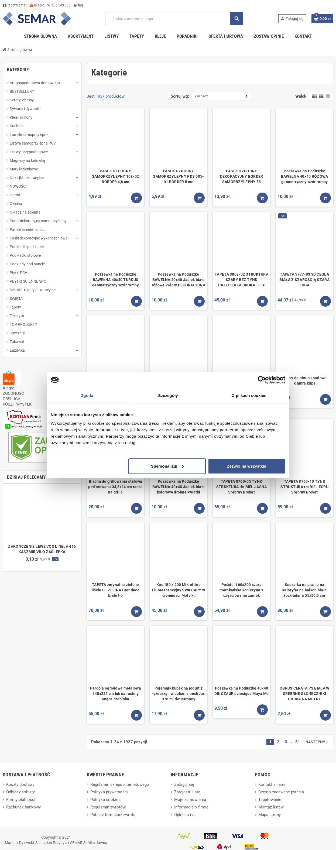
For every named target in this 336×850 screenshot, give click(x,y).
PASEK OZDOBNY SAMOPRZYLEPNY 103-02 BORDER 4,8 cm (115, 176)
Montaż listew (271, 807)
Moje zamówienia (190, 799)
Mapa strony (269, 814)
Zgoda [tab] (87, 395)
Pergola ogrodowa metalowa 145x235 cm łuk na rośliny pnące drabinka (115, 693)
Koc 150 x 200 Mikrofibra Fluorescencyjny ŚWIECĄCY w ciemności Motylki (178, 590)
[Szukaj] (174, 18)
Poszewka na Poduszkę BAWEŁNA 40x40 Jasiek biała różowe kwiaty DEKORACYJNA (178, 279)
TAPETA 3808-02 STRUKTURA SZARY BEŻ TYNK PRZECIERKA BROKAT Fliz (241, 279)
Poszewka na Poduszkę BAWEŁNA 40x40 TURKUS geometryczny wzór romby (115, 279)
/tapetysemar (14, 5)
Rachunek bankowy (23, 807)
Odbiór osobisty (20, 792)
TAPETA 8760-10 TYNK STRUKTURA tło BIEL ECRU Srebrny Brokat (304, 486)
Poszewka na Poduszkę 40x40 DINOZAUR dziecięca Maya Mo (241, 691)
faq (78, 5)
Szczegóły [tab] (168, 395)
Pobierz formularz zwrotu (112, 814)
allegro (37, 5)
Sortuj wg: (180, 96)
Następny (317, 742)
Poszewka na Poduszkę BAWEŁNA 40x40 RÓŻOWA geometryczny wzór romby (304, 176)
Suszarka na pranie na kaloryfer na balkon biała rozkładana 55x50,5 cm (304, 590)
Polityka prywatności (109, 792)
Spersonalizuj (167, 466)
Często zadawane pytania (281, 792)
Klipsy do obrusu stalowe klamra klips (304, 380)
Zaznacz (201, 96)
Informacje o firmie (191, 807)
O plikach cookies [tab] (248, 395)
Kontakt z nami (271, 784)
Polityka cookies (105, 799)
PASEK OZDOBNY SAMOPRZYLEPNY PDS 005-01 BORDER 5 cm (178, 176)
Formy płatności (20, 799)
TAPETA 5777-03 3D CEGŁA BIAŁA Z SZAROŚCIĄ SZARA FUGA (304, 279)
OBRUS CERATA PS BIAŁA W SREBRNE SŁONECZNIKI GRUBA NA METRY (304, 693)
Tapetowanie (269, 799)
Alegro (9, 388)
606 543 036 (58, 5)
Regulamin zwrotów (108, 807)
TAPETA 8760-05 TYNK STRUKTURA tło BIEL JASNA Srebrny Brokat (241, 486)
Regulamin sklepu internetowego (119, 784)
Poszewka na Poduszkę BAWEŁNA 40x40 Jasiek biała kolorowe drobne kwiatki (178, 486)
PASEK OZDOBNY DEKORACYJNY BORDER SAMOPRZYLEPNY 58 (241, 176)
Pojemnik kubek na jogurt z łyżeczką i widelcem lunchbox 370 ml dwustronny (178, 693)
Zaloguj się (184, 784)
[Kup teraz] (136, 198)
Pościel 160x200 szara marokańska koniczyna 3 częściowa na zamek (241, 590)
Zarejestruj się (187, 792)
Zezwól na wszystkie (246, 466)
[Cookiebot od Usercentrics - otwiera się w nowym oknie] (261, 380)
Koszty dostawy (20, 784)
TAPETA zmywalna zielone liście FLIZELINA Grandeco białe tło (115, 590)
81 (297, 741)
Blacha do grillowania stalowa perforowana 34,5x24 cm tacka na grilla (115, 486)
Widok (300, 96)
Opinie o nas (185, 814)
